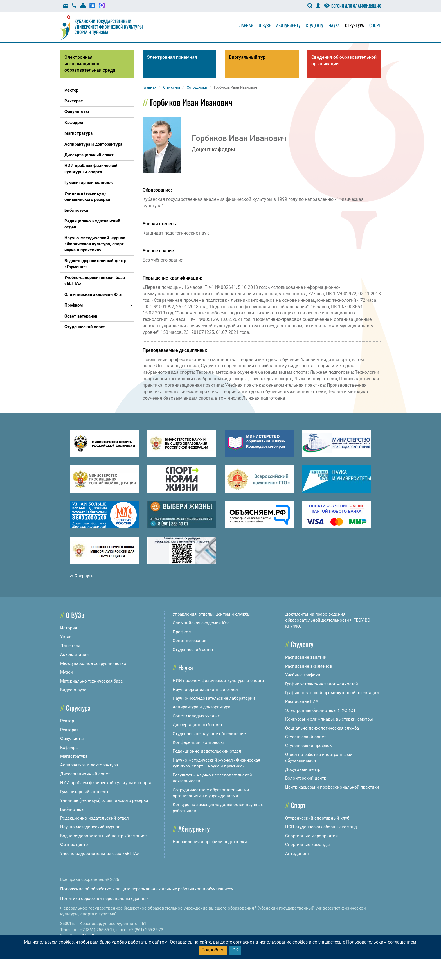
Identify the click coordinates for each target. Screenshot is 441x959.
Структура (354, 25)
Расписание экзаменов (308, 666)
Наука (334, 25)
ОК (235, 950)
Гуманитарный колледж (84, 791)
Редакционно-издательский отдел (94, 818)
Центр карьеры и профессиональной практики (332, 787)
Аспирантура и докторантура (89, 764)
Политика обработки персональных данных (104, 898)
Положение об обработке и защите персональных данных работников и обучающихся (146, 889)
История (68, 628)
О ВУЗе (75, 615)
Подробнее (212, 950)
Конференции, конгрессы (198, 742)
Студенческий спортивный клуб (317, 818)
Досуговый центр (302, 769)
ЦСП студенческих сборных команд (321, 826)
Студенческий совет (193, 649)
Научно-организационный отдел (205, 689)
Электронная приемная (172, 57)
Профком (182, 631)
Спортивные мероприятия (311, 835)
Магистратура (73, 756)
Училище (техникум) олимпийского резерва (104, 800)
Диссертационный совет (85, 773)
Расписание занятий (306, 657)
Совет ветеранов (190, 640)
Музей (66, 672)
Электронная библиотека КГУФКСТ (320, 710)
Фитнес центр (74, 844)
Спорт (375, 25)
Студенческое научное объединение (209, 733)
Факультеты (72, 738)
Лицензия (70, 645)
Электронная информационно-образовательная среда (89, 64)
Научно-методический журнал (90, 826)
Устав (66, 636)
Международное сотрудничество (93, 663)
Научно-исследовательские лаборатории (214, 698)
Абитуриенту (288, 25)
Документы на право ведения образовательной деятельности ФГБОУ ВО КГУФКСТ (327, 620)
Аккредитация (74, 654)
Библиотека (72, 809)
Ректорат (69, 729)
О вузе (265, 25)
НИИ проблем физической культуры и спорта (105, 782)
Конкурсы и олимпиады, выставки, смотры (329, 719)
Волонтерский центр (305, 778)
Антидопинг (297, 853)
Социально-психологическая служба (322, 728)
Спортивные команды (307, 844)
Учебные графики (302, 674)
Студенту (314, 25)
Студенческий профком (309, 745)
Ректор (67, 720)
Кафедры (69, 747)
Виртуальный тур (247, 57)
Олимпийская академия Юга (201, 622)
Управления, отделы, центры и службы (212, 614)
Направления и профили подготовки (210, 841)
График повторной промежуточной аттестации (332, 692)
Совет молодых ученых (196, 716)
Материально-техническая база (91, 681)
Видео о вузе (73, 689)
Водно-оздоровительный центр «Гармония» (103, 835)
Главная (245, 25)
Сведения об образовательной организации (344, 60)
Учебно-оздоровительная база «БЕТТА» (99, 853)
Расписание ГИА (301, 701)
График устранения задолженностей (321, 683)
